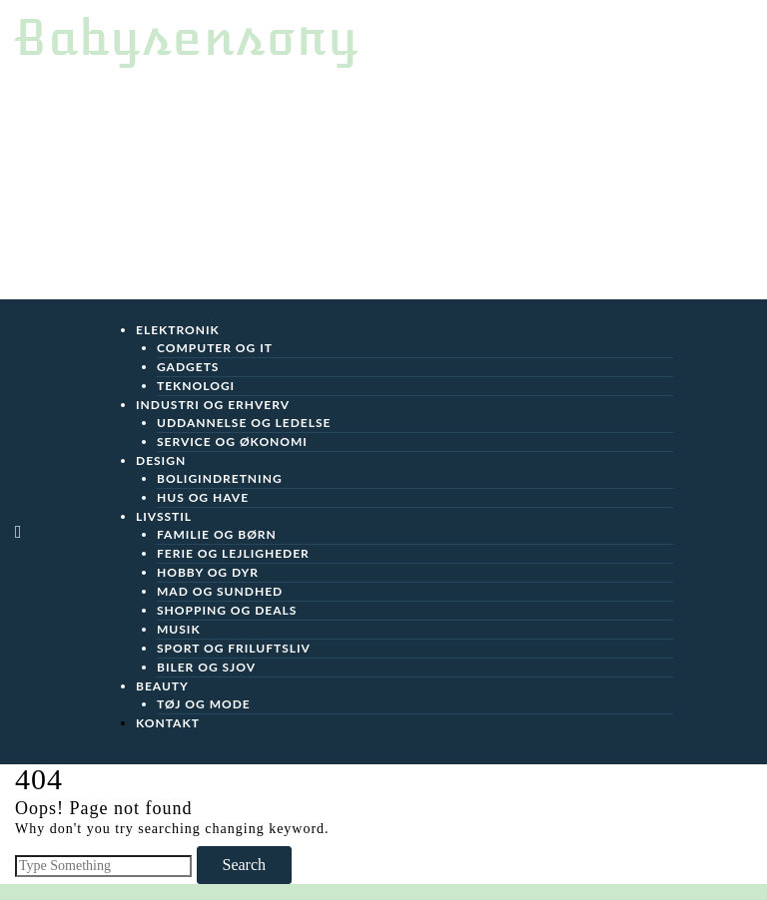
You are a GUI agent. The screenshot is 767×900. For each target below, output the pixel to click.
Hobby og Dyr (208, 572)
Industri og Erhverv (213, 404)
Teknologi (196, 385)
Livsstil (164, 516)
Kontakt (168, 722)
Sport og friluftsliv (234, 648)
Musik (179, 629)
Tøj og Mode (204, 703)
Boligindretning (220, 478)
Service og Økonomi (232, 441)
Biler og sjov (206, 667)
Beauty (162, 685)
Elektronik (178, 329)
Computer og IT (215, 347)
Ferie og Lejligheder (233, 553)
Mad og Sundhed (220, 591)
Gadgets (188, 366)
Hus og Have (203, 497)
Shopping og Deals (227, 610)
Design (161, 460)
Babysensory (187, 38)
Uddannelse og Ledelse (244, 422)
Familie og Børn (217, 534)
